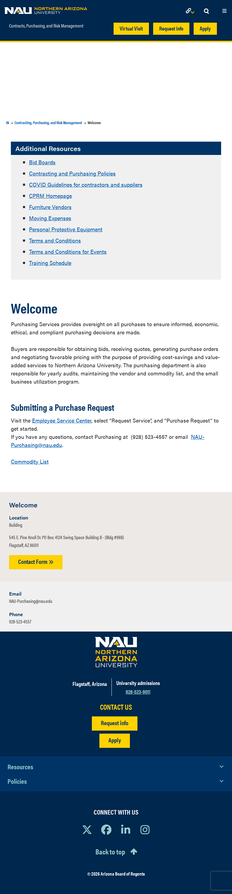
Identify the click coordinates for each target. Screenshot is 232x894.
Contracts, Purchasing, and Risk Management (46, 26)
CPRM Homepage (50, 195)
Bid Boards (42, 162)
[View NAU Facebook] (106, 829)
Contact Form (35, 561)
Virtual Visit (131, 28)
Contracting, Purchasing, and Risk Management (48, 122)
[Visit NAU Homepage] (116, 652)
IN (7, 122)
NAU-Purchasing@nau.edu (30, 600)
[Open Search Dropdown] (206, 11)
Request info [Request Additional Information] (114, 722)
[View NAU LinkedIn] (126, 829)
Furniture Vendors (50, 207)
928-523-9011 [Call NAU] (138, 691)
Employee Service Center (61, 420)
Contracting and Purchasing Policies (72, 173)
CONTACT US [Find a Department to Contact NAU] (116, 707)
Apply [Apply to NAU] (114, 739)
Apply (205, 28)
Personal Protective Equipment (65, 229)
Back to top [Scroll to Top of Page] (110, 851)
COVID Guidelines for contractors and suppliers (86, 184)
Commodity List (30, 461)
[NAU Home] (46, 9)
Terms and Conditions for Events (68, 251)
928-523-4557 (20, 621)
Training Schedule (50, 262)
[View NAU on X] (87, 829)
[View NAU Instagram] (145, 829)
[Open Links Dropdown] (191, 11)
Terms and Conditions (55, 240)
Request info (171, 28)
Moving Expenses (50, 218)
